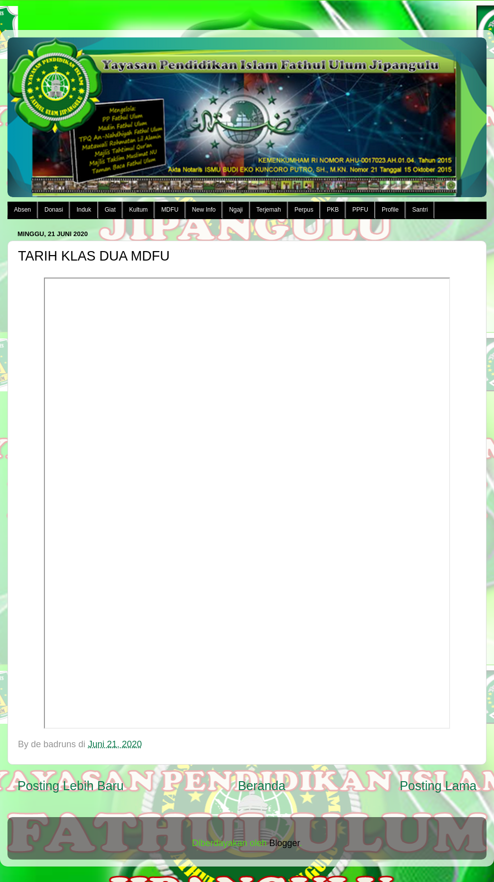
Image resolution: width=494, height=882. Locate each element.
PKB (333, 209)
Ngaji (236, 209)
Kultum (138, 209)
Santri (420, 209)
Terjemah (268, 209)
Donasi (53, 209)
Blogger (284, 843)
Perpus (303, 209)
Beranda (261, 786)
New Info (204, 209)
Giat (110, 209)
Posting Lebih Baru (70, 786)
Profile (390, 209)
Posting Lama (438, 786)
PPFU (360, 209)
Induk (83, 209)
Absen (22, 209)
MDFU (170, 209)
